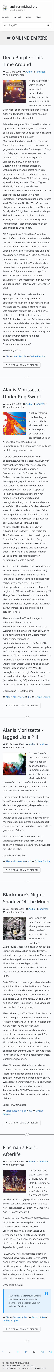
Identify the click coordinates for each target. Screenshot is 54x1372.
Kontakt (41, 1368)
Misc (28, 17)
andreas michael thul (24, 6)
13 (42, 1351)
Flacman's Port (20, 1317)
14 (50, 1351)
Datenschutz (25, 1368)
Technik (18, 17)
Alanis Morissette (15, 696)
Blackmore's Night (16, 1110)
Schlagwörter (12, 1365)
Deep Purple (19, 356)
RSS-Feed (30, 1365)
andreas (40, 71)
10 (18, 1351)
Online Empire (37, 356)
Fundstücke (38, 1317)
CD (7, 356)
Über (38, 17)
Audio (28, 71)
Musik (5, 17)
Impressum (10, 1368)
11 (26, 1351)
